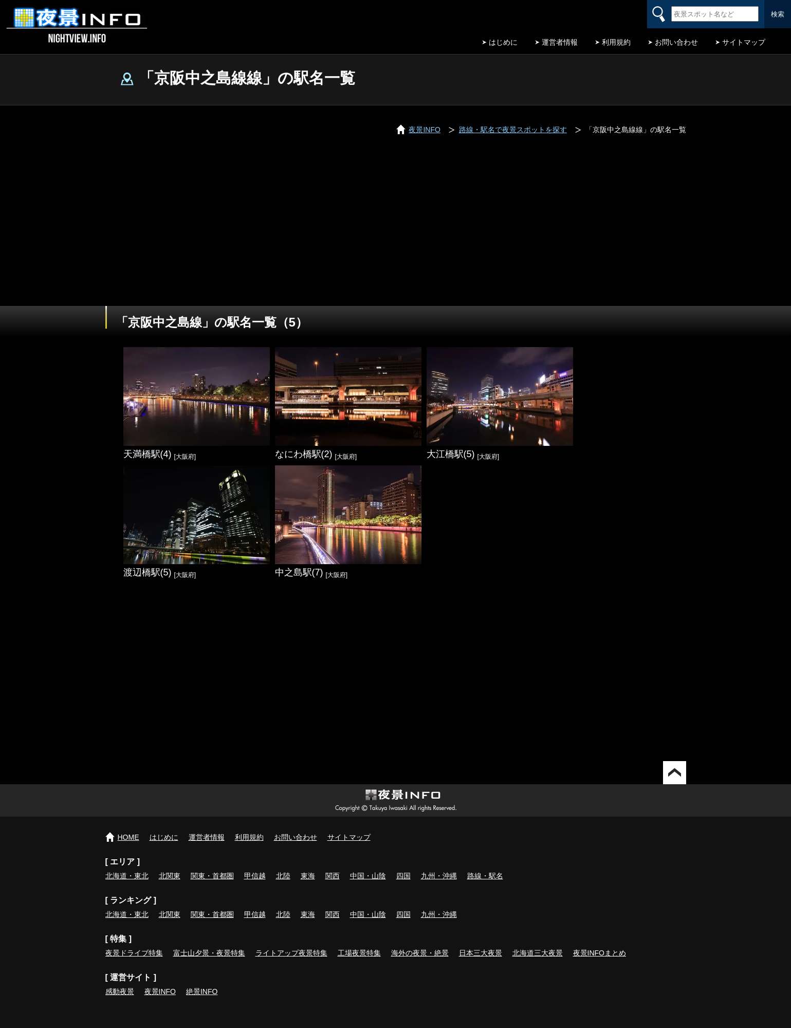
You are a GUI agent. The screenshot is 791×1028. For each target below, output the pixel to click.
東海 (308, 876)
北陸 (283, 876)
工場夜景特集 (359, 953)
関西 (332, 876)
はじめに (503, 42)
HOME (128, 837)
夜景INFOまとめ (599, 953)
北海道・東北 (127, 876)
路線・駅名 (485, 876)
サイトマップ (743, 42)
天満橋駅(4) (147, 454)
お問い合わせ (676, 42)
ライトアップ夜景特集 (291, 953)
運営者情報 (560, 42)
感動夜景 (119, 991)
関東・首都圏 (212, 876)
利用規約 (616, 42)
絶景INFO (201, 991)
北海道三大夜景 (537, 953)
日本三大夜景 (480, 953)
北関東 (169, 876)
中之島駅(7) (299, 572)
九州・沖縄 (439, 876)
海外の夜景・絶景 (420, 953)
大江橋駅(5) (451, 454)
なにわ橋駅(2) (304, 454)
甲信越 (255, 876)
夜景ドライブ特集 (134, 953)
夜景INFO (160, 991)
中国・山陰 (368, 876)
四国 (403, 876)
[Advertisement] (395, 229)
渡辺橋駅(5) (147, 572)
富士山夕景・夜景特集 (209, 953)
